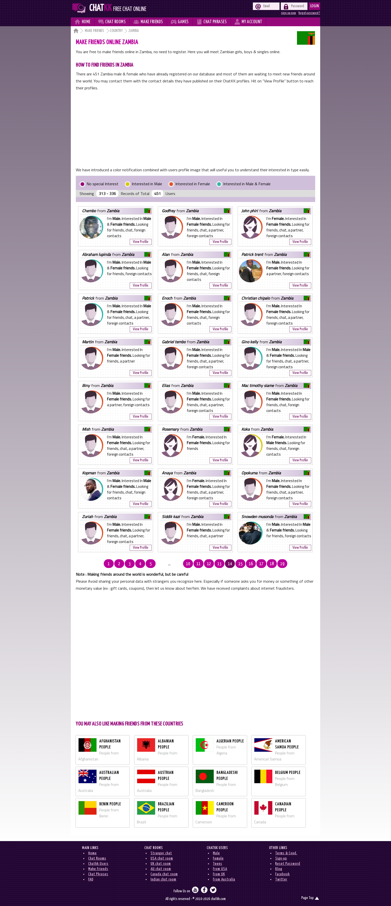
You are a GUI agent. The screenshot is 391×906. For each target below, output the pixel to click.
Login (314, 6)
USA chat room (162, 858)
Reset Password (287, 864)
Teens (217, 864)
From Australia (224, 879)
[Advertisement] (195, 129)
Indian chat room (163, 879)
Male (216, 853)
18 (264, 564)
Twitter (281, 879)
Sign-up (281, 858)
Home (92, 853)
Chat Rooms (97, 858)
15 (232, 564)
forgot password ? (309, 13)
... (169, 564)
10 (180, 564)
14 (222, 564)
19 (274, 564)
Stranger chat (161, 853)
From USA (220, 869)
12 (201, 564)
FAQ (91, 879)
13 (211, 564)
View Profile (140, 242)
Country (116, 31)
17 (253, 564)
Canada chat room (164, 874)
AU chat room (161, 869)
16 (243, 564)
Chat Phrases (98, 874)
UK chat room (161, 864)
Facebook (282, 874)
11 (190, 564)
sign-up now (288, 13)
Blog (278, 869)
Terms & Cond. (286, 853)
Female (218, 858)
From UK (219, 874)
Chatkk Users (98, 864)
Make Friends (95, 31)
